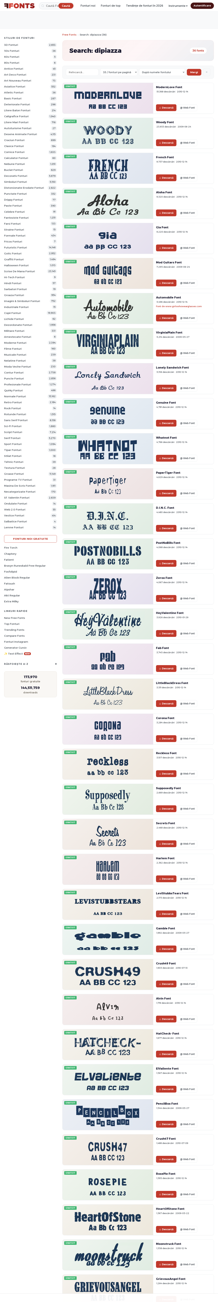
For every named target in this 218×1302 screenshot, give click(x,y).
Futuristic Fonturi (15, 247)
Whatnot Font (166, 437)
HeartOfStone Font (170, 1208)
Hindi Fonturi (12, 283)
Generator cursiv (15, 647)
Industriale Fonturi (16, 307)
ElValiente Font (167, 1068)
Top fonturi (11, 623)
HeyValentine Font (170, 613)
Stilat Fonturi (12, 456)
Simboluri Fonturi (15, 181)
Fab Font (162, 648)
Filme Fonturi (13, 348)
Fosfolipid (10, 571)
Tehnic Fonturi (13, 461)
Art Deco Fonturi (15, 74)
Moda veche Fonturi (17, 366)
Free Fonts (69, 34)
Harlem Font (165, 858)
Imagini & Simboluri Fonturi (22, 301)
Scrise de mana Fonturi (19, 271)
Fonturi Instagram (16, 641)
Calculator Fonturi (16, 158)
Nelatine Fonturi (15, 360)
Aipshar (9, 589)
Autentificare (202, 5)
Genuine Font (166, 402)
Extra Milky (11, 601)
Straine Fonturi (14, 229)
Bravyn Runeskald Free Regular (25, 565)
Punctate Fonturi (15, 193)
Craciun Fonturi (14, 140)
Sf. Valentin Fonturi (16, 497)
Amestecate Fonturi (17, 336)
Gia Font (162, 227)
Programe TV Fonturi (18, 479)
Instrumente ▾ (178, 5)
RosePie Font (165, 1173)
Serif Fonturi (12, 438)
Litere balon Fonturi (17, 110)
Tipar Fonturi (12, 450)
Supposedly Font (168, 788)
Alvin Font (163, 998)
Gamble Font (165, 928)
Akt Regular (12, 595)
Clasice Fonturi (14, 146)
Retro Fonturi (13, 402)
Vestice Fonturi (14, 515)
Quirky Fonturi (13, 390)
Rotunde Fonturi (15, 414)
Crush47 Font (166, 1138)
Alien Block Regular (17, 577)
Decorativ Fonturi (15, 175)
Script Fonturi (13, 432)
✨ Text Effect (17, 653)
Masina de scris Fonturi (19, 485)
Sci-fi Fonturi (12, 426)
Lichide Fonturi (14, 319)
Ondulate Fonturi (15, 503)
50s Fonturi (11, 50)
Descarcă (166, 107)
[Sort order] (162, 72)
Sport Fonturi (13, 444)
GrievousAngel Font (170, 1279)
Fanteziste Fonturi (16, 217)
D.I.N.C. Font (165, 507)
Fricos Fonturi (13, 241)
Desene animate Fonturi (20, 134)
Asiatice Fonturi (14, 86)
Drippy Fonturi (13, 199)
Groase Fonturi (14, 473)
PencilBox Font (167, 1103)
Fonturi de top (111, 5)
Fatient (9, 559)
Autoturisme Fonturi (17, 128)
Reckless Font (166, 753)
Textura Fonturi (14, 467)
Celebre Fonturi (14, 211)
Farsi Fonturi (12, 223)
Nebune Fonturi (14, 164)
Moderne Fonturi (15, 342)
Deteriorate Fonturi (17, 104)
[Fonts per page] (118, 72)
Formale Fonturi (14, 235)
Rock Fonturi (12, 408)
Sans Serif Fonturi (16, 420)
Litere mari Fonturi (16, 122)
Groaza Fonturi (14, 295)
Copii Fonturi (12, 313)
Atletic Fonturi (13, 92)
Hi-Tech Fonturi (14, 277)
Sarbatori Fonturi (15, 289)
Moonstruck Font (168, 1244)
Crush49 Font (166, 963)
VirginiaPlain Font (169, 332)
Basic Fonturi (12, 98)
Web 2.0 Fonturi (14, 509)
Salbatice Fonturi (15, 521)
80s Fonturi (11, 62)
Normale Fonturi (15, 396)
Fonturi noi (88, 5)
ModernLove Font (169, 87)
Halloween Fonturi (16, 265)
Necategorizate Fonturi (19, 491)
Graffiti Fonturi (14, 259)
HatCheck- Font (167, 1033)
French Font (165, 157)
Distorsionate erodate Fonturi (24, 187)
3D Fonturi (11, 44)
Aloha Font (164, 192)
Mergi (194, 72)
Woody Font (165, 122)
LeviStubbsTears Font (172, 893)
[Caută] (56, 5)
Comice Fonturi (14, 152)
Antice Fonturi (13, 68)
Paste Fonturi (13, 205)
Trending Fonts (14, 629)
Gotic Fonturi (12, 253)
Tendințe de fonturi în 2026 (144, 5)
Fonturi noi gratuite (30, 538)
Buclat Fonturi (13, 170)
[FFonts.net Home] (19, 6)
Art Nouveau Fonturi (17, 80)
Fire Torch (10, 547)
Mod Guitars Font (169, 262)
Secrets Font (165, 823)
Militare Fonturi (14, 330)
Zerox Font (164, 578)
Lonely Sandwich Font (172, 367)
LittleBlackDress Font (172, 683)
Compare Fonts (14, 635)
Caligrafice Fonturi (16, 116)
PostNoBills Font (168, 542)
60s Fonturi (11, 56)
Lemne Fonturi (14, 527)
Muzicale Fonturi (15, 354)
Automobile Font (168, 297)
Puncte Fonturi (14, 378)
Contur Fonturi (14, 372)
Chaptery (10, 553)
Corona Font (165, 718)
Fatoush (9, 583)
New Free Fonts (14, 618)
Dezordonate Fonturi (18, 325)
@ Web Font (187, 107)
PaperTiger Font (168, 472)
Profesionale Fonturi (17, 384)
